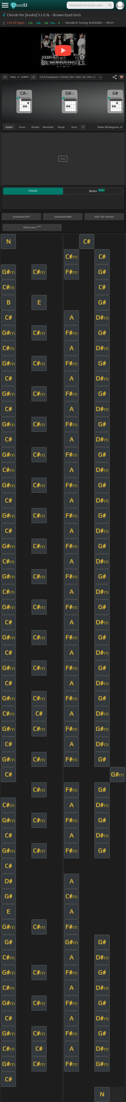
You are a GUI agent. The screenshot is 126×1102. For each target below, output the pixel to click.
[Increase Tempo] (33, 77)
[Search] (109, 5)
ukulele (35, 127)
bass (74, 127)
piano (22, 127)
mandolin (48, 127)
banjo (61, 127)
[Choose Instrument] (83, 127)
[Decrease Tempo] (5, 77)
